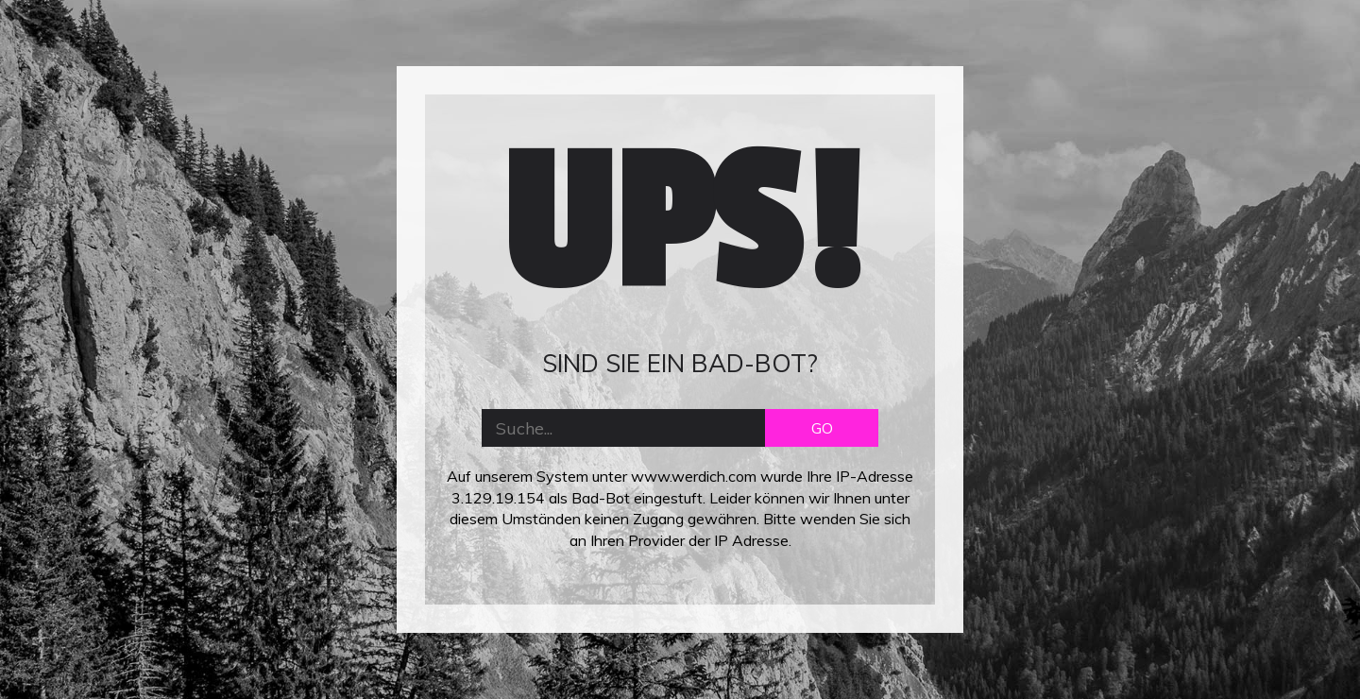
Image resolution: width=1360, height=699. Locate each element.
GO (822, 427)
